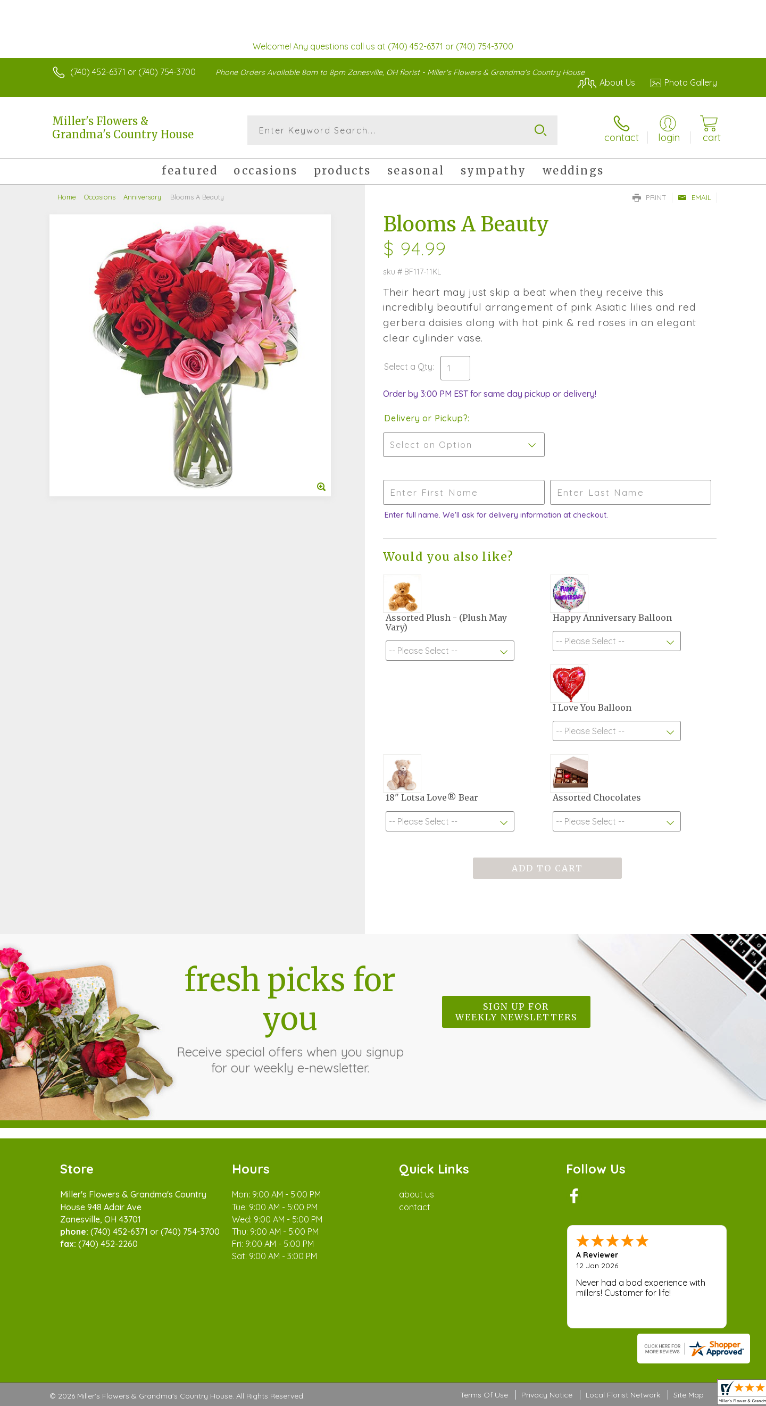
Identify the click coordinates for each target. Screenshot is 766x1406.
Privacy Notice (546, 1395)
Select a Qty (408, 366)
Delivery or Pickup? (426, 418)
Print (649, 197)
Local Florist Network (623, 1395)
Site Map (688, 1395)
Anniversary (142, 197)
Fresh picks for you (290, 1018)
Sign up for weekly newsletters (516, 1011)
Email (694, 197)
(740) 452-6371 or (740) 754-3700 (133, 71)
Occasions (99, 197)
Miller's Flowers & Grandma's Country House (123, 127)
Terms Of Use (484, 1395)
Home (66, 197)
